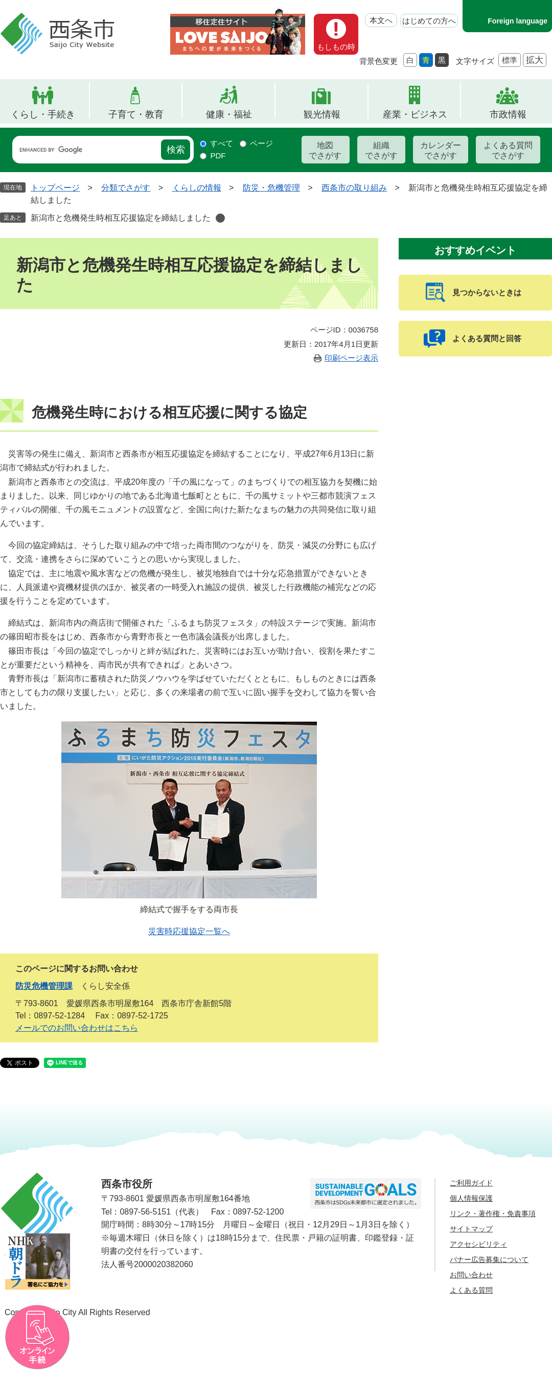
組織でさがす (381, 150)
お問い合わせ (471, 1275)
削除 (220, 218)
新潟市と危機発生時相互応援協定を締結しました (121, 217)
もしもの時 (336, 46)
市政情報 (508, 114)
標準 (509, 60)
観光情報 (322, 114)
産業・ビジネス (415, 114)
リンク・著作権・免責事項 (493, 1213)
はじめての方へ (429, 20)
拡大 (534, 60)
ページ (261, 143)
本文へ (381, 20)
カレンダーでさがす (440, 150)
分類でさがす (125, 187)
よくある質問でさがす (508, 150)
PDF (217, 155)
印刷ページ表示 (351, 357)
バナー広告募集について (489, 1259)
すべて (221, 143)
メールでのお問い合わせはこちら (76, 1028)
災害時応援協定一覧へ (189, 931)
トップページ (55, 187)
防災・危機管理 (271, 187)
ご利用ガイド (471, 1183)
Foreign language (517, 21)
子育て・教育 (136, 114)
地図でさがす (325, 150)
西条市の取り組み (354, 187)
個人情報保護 (471, 1198)
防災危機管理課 (44, 986)
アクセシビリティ (478, 1244)
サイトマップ (471, 1229)
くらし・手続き (43, 114)
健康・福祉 (229, 114)
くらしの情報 (196, 187)
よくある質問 (471, 1290)
